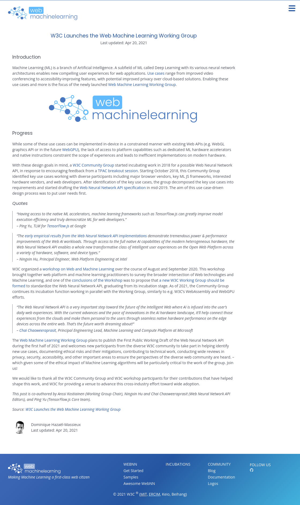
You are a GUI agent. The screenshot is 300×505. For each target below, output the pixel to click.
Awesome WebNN (139, 483)
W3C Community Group (93, 165)
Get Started (133, 470)
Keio (166, 494)
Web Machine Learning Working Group (142, 84)
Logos (213, 483)
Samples (130, 477)
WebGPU (70, 149)
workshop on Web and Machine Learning (78, 269)
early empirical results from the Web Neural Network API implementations (86, 235)
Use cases (155, 73)
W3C (131, 494)
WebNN (130, 464)
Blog (212, 470)
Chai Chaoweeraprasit (37, 330)
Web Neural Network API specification (113, 187)
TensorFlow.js (58, 225)
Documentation (221, 477)
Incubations (178, 464)
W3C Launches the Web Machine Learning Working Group (124, 35)
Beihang (178, 494)
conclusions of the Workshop (97, 280)
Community (219, 464)
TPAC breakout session (118, 170)
